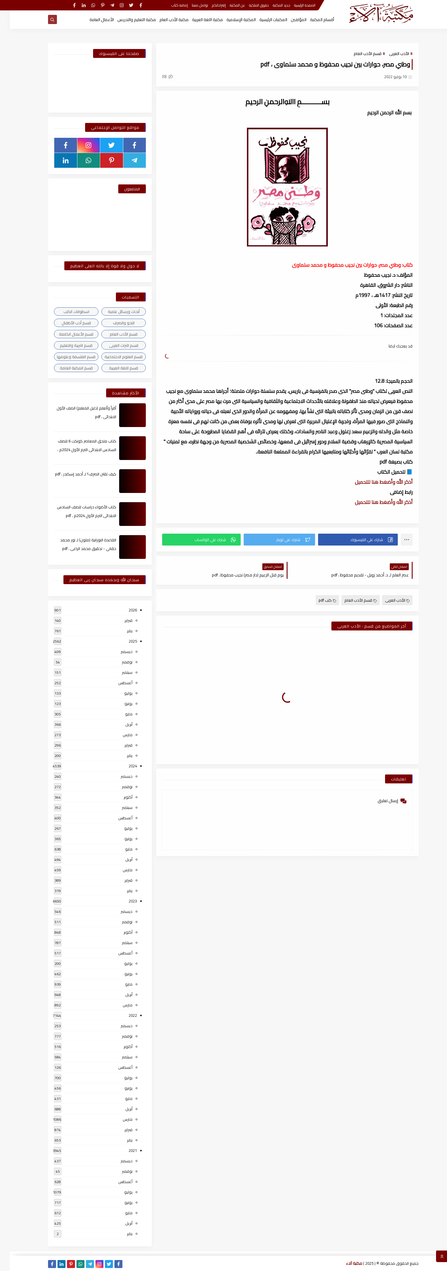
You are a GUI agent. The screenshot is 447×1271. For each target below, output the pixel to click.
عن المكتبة (227, 5)
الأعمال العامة (92, 19)
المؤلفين (289, 19)
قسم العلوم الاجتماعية (114, 356)
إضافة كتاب (170, 5)
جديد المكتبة (271, 5)
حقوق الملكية (249, 5)
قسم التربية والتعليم (66, 345)
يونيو (119, 703)
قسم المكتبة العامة (66, 368)
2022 (123, 1015)
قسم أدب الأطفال (66, 322)
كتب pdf (317, 600)
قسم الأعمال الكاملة (66, 334)
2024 (123, 765)
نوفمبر (117, 661)
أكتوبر (118, 797)
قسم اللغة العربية (113, 368)
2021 (123, 1150)
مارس (118, 734)
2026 (123, 610)
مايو (119, 713)
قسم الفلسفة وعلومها (66, 356)
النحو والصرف (114, 322)
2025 (123, 641)
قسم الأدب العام (358, 53)
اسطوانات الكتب (66, 311)
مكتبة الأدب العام (164, 19)
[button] (348, 540)
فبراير (119, 620)
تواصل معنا (190, 5)
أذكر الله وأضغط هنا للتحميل (374, 482)
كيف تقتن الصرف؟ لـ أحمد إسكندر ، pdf (75, 474)
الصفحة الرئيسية (295, 5)
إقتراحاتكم (209, 5)
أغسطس (115, 682)
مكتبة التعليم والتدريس (127, 19)
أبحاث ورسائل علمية (114, 311)
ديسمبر (117, 651)
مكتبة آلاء (344, 1263)
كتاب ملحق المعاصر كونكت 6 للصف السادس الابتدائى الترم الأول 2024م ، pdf (77, 449)
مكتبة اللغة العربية (197, 19)
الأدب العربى (389, 53)
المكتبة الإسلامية (231, 19)
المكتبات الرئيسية (263, 19)
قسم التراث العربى (114, 345)
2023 (123, 901)
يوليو (118, 693)
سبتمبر (117, 672)
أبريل (119, 724)
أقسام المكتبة (312, 19)
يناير (120, 630)
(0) (157, 76)
